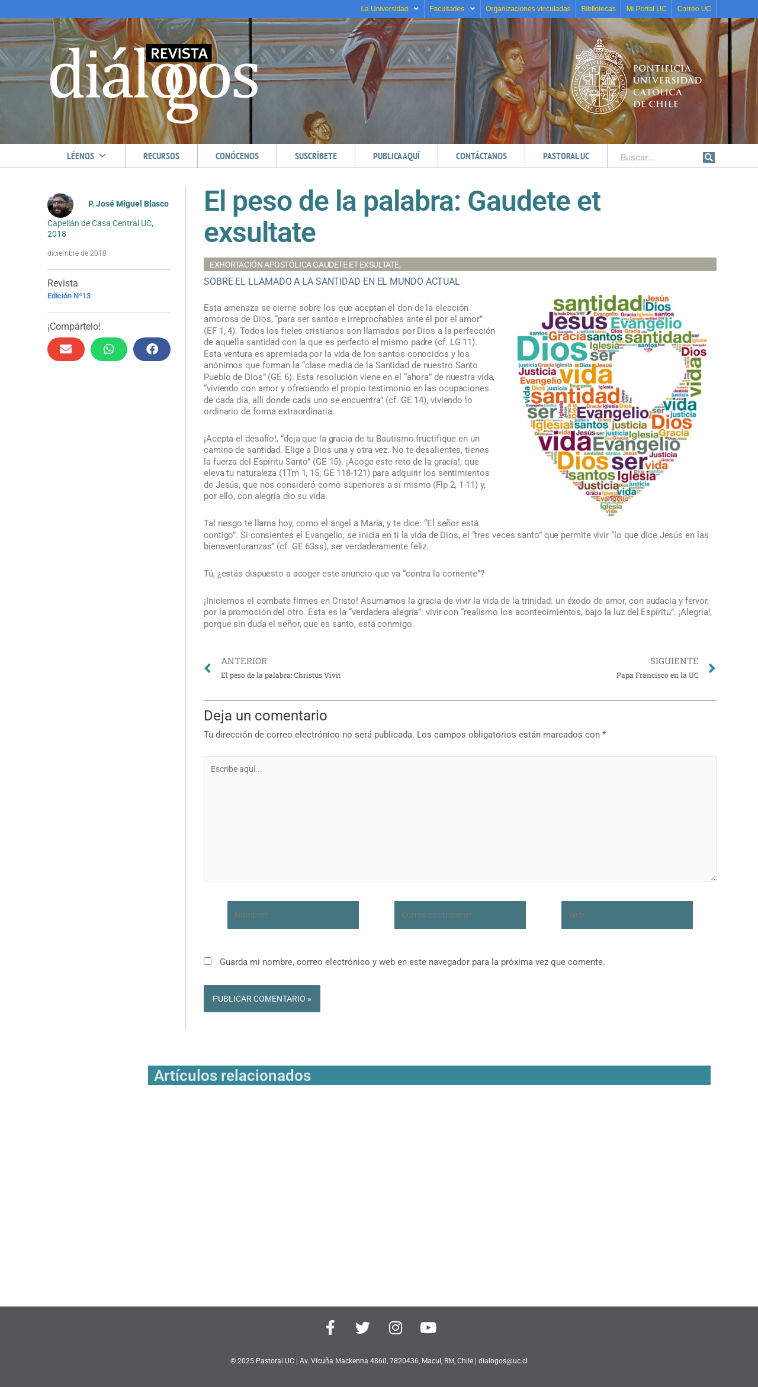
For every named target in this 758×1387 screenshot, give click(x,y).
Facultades (452, 9)
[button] (66, 349)
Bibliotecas (599, 9)
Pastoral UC (566, 156)
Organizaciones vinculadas (528, 9)
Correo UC (694, 9)
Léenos (87, 156)
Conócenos (237, 156)
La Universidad (390, 9)
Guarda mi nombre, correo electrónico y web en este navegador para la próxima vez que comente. (412, 970)
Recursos (161, 156)
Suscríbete (316, 156)
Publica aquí (396, 156)
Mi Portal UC (647, 9)
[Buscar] (709, 157)
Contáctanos (481, 156)
